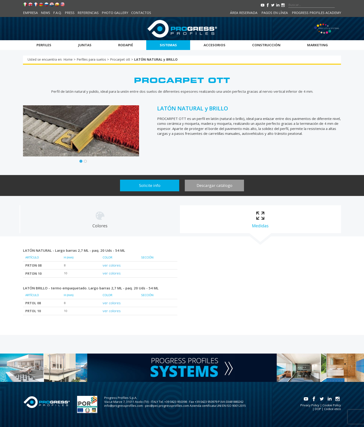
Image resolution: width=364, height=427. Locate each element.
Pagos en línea (274, 12)
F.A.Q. (57, 12)
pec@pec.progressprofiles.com (167, 406)
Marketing (317, 45)
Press (70, 12)
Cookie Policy (331, 405)
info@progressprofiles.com (123, 406)
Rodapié (125, 45)
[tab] (99, 219)
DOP (318, 409)
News (45, 12)
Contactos (141, 12)
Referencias (88, 12)
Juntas (84, 45)
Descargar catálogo (214, 185)
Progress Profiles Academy (316, 12)
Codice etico (332, 409)
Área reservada (243, 12)
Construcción (266, 45)
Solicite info (149, 185)
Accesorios (214, 45)
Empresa (30, 12)
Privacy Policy (309, 405)
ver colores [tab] (112, 265)
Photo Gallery (115, 12)
